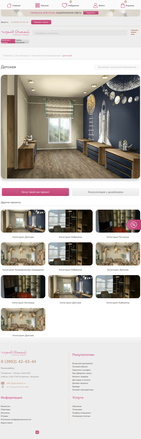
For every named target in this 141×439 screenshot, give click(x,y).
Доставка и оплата (81, 380)
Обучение (76, 406)
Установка (77, 409)
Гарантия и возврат (81, 370)
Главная (13, 5)
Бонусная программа (82, 363)
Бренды (76, 386)
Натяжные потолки (5, 41)
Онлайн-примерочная (82, 390)
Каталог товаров (80, 376)
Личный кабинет (80, 366)
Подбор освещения (20, 41)
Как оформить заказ (82, 373)
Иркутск (4, 22)
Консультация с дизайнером (105, 192)
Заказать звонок (41, 22)
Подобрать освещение (47, 33)
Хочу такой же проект (35, 192)
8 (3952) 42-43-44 (19, 22)
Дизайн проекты (80, 383)
